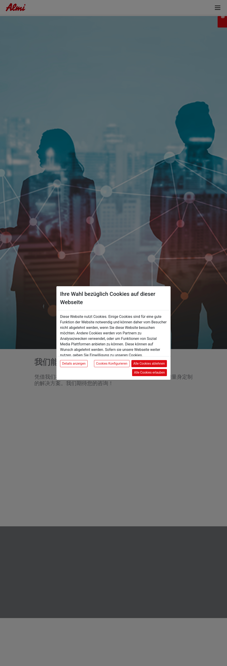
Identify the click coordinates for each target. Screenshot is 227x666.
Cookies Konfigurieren (111, 363)
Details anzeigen (74, 363)
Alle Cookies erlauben (149, 372)
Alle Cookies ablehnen (149, 363)
